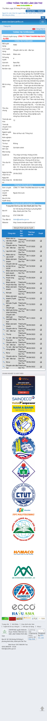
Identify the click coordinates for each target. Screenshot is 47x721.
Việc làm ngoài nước (29, 13)
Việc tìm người (17, 13)
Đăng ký (41, 11)
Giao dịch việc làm (27, 624)
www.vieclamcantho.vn (12, 21)
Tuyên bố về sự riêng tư (11, 626)
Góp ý (39, 626)
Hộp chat (32, 639)
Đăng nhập (31, 11)
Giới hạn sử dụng (28, 626)
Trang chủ (7, 26)
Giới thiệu (15, 624)
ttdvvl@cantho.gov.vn (21, 219)
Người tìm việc (6, 13)
